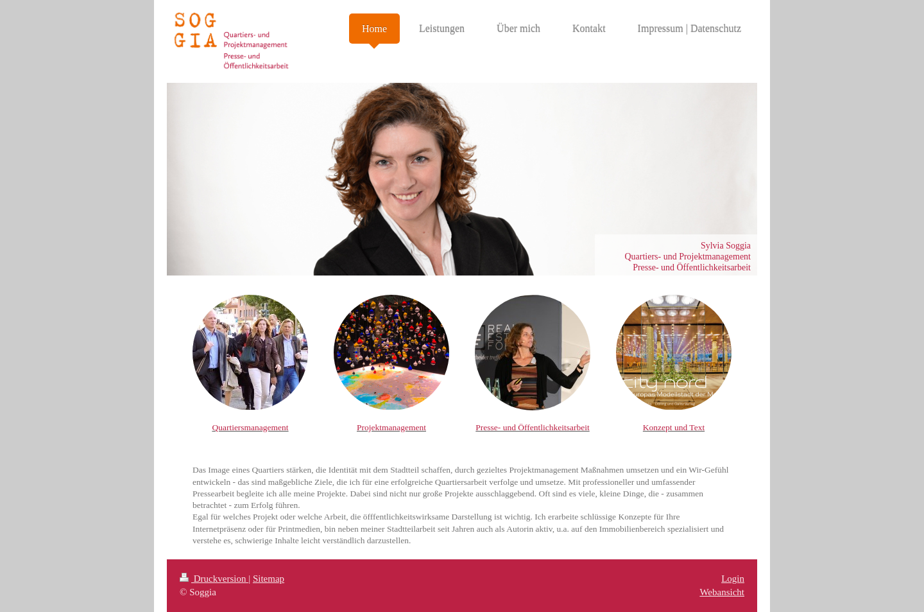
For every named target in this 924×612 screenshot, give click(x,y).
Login (732, 578)
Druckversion (214, 578)
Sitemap (268, 578)
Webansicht (721, 592)
